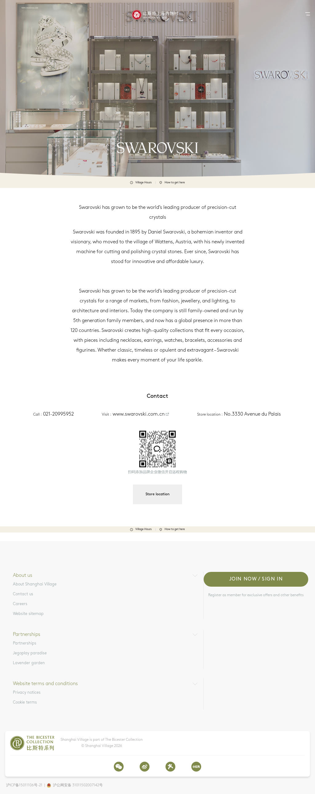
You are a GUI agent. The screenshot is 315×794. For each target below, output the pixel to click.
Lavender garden (29, 663)
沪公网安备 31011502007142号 (78, 785)
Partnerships (24, 643)
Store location (157, 494)
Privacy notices (27, 693)
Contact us (23, 594)
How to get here (172, 182)
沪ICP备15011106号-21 (24, 785)
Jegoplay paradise (30, 653)
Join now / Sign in (256, 579)
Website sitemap (28, 614)
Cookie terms (25, 702)
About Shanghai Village (35, 584)
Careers (20, 604)
